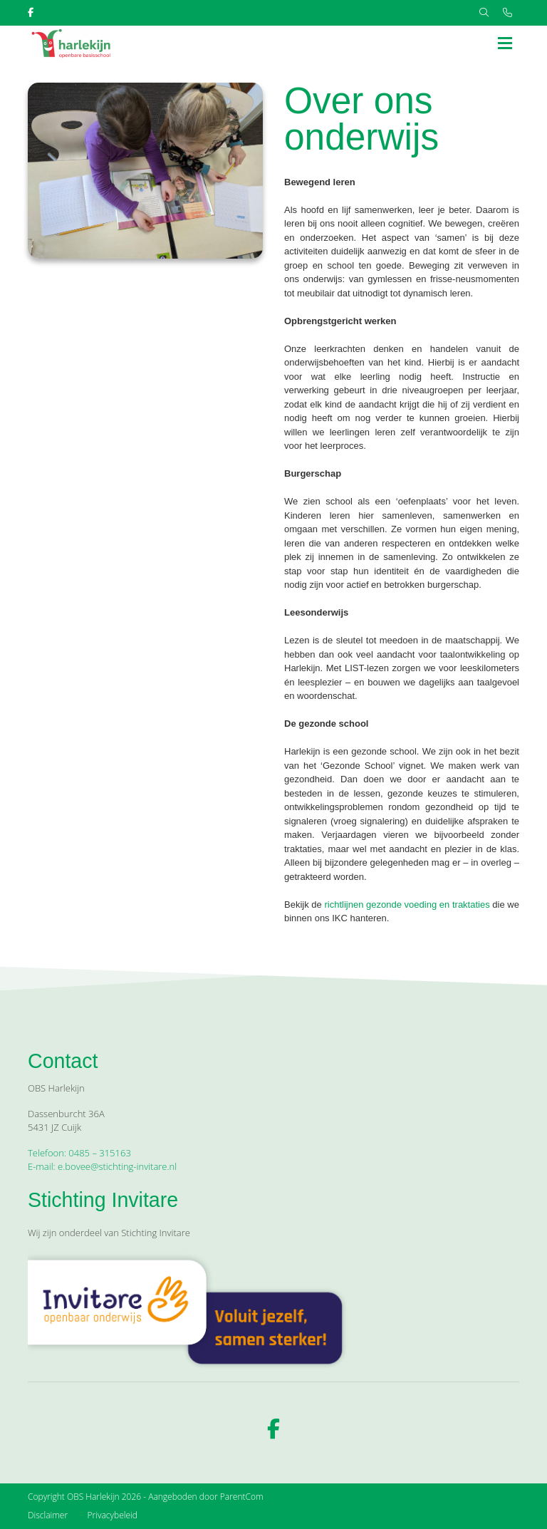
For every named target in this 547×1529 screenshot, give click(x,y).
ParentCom (242, 1497)
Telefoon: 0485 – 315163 (79, 1152)
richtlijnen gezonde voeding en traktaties (406, 904)
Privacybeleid (112, 1515)
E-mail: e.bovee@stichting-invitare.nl (102, 1166)
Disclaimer (48, 1515)
